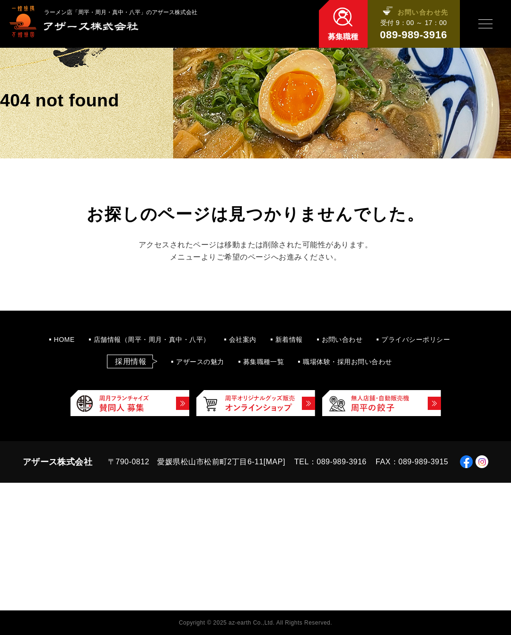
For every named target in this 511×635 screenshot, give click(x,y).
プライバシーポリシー (415, 339)
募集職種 (343, 37)
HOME (64, 339)
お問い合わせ (342, 339)
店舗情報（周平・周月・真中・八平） (152, 339)
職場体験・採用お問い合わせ (347, 361)
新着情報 (289, 339)
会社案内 (242, 339)
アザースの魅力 (200, 361)
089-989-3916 (413, 35)
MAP (274, 462)
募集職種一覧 (263, 361)
